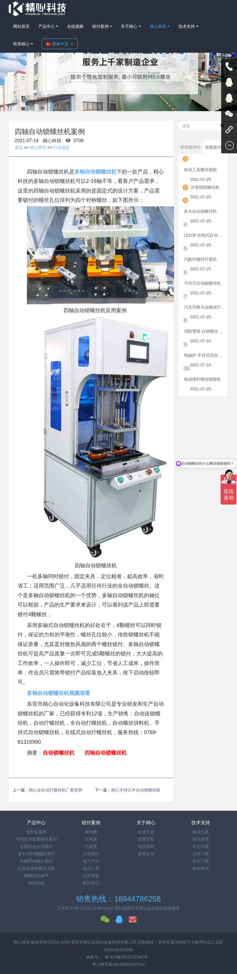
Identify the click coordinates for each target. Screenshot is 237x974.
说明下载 (201, 853)
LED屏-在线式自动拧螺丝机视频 (204, 235)
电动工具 (91, 868)
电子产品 (91, 861)
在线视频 (75, 26)
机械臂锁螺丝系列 (36, 861)
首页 (19, 147)
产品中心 (46, 26)
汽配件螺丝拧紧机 (200, 259)
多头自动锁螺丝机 (200, 211)
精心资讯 (158, 26)
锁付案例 (100, 26)
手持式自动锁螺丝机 (202, 283)
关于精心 (129, 26)
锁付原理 (201, 839)
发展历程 (146, 839)
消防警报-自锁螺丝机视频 (204, 331)
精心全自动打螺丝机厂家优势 (55, 790)
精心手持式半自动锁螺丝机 (135, 790)
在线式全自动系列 (36, 846)
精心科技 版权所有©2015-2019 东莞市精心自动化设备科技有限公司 (75, 942)
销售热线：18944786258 (118, 898)
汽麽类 (91, 846)
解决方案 (201, 831)
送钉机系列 (36, 831)
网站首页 (21, 26)
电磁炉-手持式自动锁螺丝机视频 (204, 355)
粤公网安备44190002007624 (118, 964)
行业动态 (61, 147)
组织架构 (146, 846)
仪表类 (91, 839)
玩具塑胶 (91, 875)
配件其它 (91, 883)
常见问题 (201, 846)
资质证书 (146, 853)
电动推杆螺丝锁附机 (202, 379)
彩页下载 (201, 861)
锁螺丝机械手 (36, 875)
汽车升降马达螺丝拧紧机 (204, 307)
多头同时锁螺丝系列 (36, 853)
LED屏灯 (91, 853)
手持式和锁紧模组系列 (36, 839)
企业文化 (146, 831)
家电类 (91, 831)
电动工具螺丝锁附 (200, 169)
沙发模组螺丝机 (205, 187)
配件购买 (201, 868)
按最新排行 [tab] (215, 147)
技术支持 (186, 26)
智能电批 (36, 883)
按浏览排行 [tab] (190, 147)
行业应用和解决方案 (36, 868)
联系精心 (21, 44)
